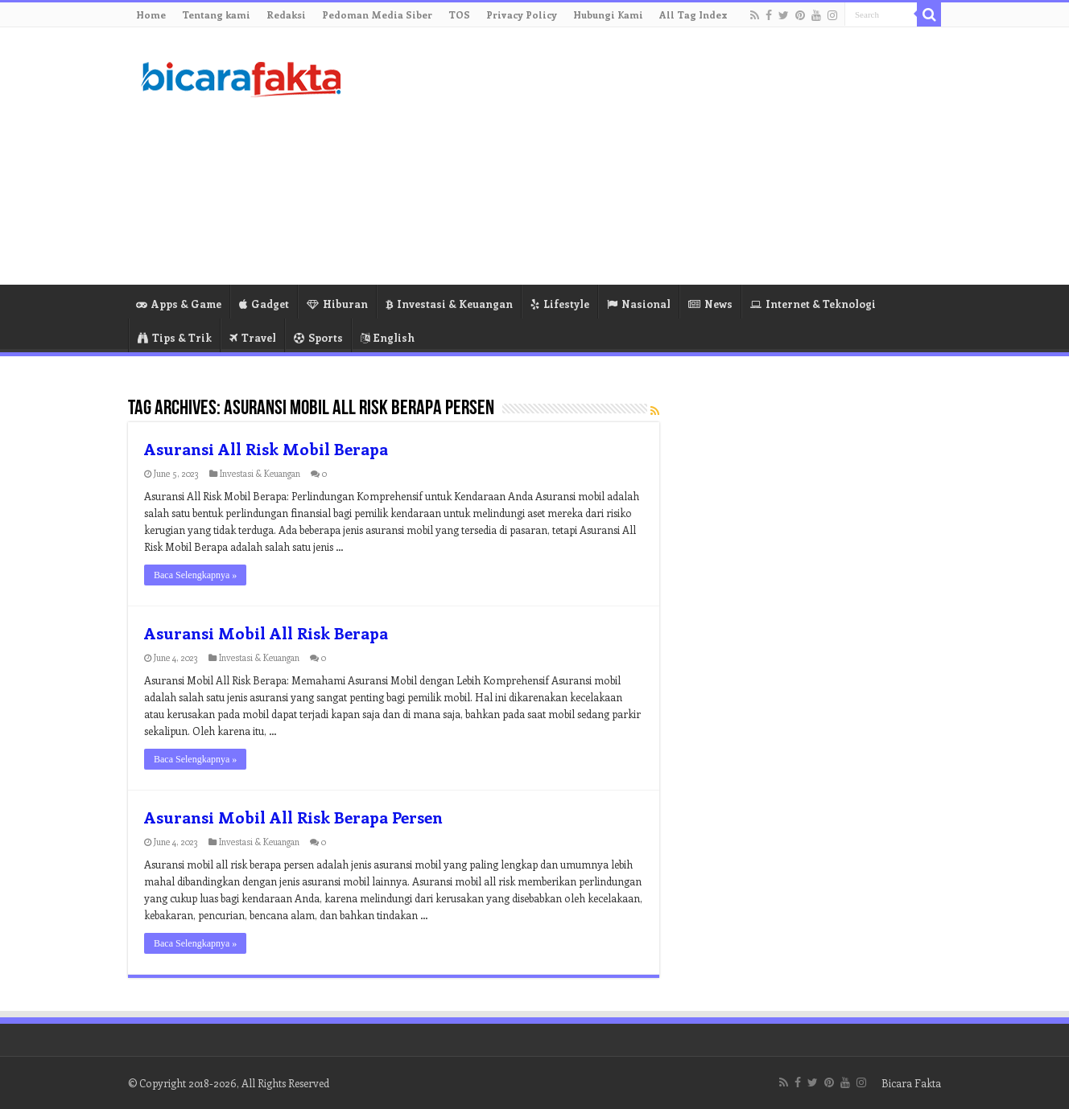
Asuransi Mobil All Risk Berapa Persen (293, 817)
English (388, 337)
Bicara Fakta (911, 1083)
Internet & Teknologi (813, 303)
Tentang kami (216, 14)
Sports (318, 337)
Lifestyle (559, 303)
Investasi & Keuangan (449, 303)
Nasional (639, 303)
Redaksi (286, 14)
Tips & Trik (175, 337)
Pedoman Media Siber (377, 14)
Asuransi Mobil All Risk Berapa (266, 632)
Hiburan (337, 303)
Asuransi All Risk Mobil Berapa (266, 448)
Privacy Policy (521, 14)
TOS (459, 14)
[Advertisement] (636, 156)
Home (151, 14)
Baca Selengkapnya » (195, 575)
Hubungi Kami (608, 14)
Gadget (264, 303)
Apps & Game (178, 303)
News (710, 303)
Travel (252, 337)
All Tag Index (693, 14)
